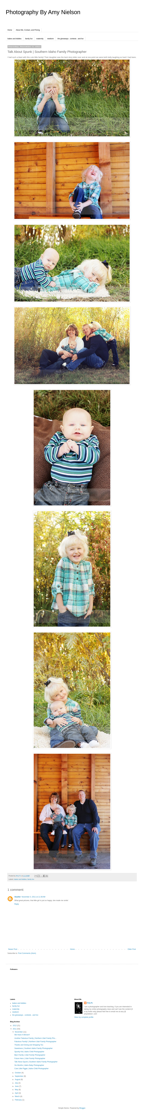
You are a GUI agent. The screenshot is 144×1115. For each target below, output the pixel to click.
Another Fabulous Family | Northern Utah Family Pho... (35, 1038)
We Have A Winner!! (22, 1035)
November (19, 1032)
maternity (39, 39)
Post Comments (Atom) (27, 953)
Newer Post (12, 949)
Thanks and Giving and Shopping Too (28, 1045)
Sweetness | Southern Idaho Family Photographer (33, 1048)
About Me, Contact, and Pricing (28, 30)
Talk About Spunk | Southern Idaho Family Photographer (35, 1062)
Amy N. (90, 1003)
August (18, 1079)
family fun (29, 39)
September (19, 1076)
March (17, 1096)
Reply (16, 904)
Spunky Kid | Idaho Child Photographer (29, 1052)
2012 (15, 1026)
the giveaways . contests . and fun (71, 39)
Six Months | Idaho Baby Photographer (29, 1065)
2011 (15, 1029)
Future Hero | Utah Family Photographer (29, 1058)
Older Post (132, 949)
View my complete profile (83, 1017)
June (17, 1086)
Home (9, 30)
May (17, 1090)
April (17, 1093)
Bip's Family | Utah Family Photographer (29, 1055)
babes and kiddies (14, 39)
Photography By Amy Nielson (43, 12)
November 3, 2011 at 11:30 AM (33, 897)
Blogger (82, 1108)
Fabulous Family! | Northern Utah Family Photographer (35, 1042)
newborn (50, 39)
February (18, 1100)
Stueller (17, 897)
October (18, 1073)
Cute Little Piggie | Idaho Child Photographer (31, 1069)
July (16, 1083)
